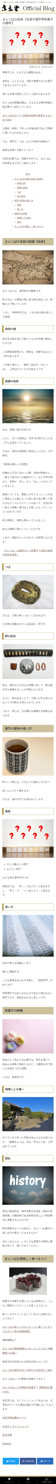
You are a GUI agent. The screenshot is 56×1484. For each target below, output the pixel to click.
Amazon (6, 1443)
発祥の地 (21, 183)
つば (19, 192)
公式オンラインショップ (15, 1426)
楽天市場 (7, 1435)
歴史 (19, 222)
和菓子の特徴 (20, 213)
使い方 (20, 209)
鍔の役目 (21, 196)
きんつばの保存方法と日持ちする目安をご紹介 (27, 1370)
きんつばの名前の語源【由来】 (29, 179)
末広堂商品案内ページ (14, 1417)
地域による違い (24, 218)
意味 (19, 205)
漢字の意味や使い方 (23, 200)
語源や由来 (22, 187)
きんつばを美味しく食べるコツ (29, 226)
